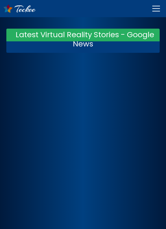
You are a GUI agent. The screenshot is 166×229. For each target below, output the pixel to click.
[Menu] (156, 8)
